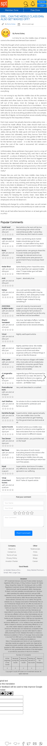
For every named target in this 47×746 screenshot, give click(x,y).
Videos (35, 555)
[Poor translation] (9, 693)
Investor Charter (12, 561)
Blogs (35, 558)
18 (10, 743)
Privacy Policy (12, 558)
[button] (32, 3)
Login (42, 6)
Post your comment (23, 497)
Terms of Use (12, 555)
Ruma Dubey (11, 24)
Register (42, 2)
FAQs (35, 552)
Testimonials (35, 549)
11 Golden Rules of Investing (14, 570)
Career (35, 561)
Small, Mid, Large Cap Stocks (15, 573)
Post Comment (23, 533)
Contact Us (12, 552)
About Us (11, 549)
